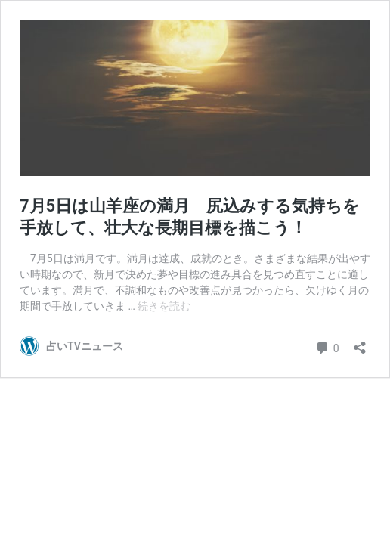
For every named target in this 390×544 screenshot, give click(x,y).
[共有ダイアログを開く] (359, 342)
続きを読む (164, 306)
